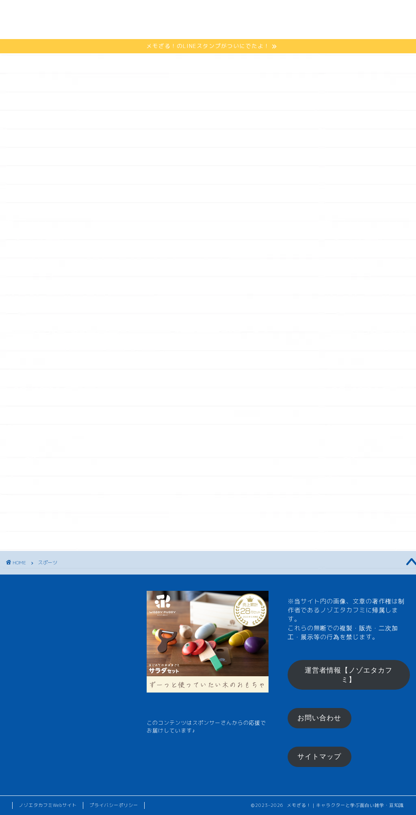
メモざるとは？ (98, 12)
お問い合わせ (319, 718)
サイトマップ (319, 756)
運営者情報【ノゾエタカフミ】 (348, 675)
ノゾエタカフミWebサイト (48, 805)
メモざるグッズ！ (257, 12)
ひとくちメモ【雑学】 (175, 12)
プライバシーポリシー (113, 805)
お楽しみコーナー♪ (104, 29)
